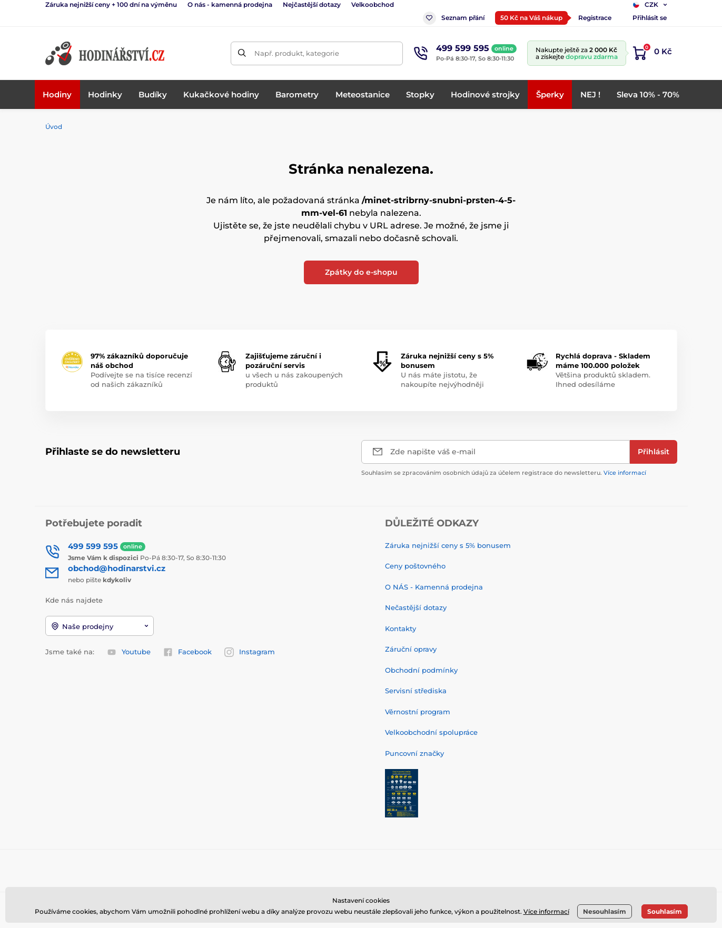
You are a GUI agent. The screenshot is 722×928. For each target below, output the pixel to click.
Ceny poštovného (415, 566)
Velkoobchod (372, 4)
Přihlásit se (649, 18)
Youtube (129, 652)
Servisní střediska (416, 690)
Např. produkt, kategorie (296, 53)
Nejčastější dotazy (312, 4)
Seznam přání (453, 18)
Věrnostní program (417, 711)
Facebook (187, 652)
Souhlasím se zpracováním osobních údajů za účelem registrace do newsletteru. (503, 472)
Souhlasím (664, 911)
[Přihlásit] (653, 452)
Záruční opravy (411, 649)
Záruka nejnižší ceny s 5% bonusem (448, 545)
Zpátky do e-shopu (361, 272)
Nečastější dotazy (416, 607)
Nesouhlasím (604, 911)
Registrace (594, 18)
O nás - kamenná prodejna (229, 4)
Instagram (249, 652)
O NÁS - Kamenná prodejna (434, 587)
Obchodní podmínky (421, 670)
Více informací (625, 472)
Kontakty (400, 628)
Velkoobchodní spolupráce (431, 732)
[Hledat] (242, 53)
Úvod (53, 127)
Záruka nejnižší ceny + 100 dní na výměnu (111, 4)
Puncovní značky (414, 753)
